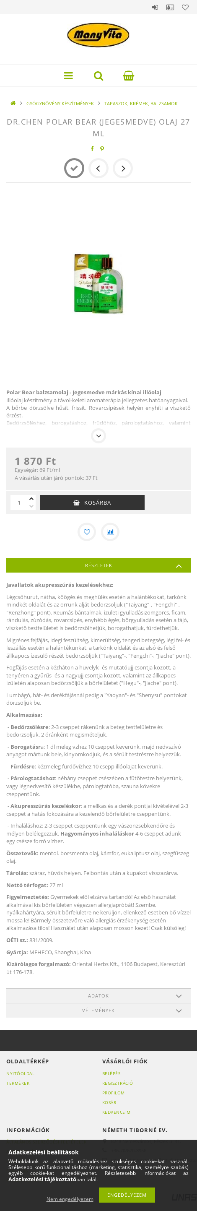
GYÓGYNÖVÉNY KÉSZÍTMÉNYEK (60, 103)
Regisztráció (117, 1083)
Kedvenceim (116, 1112)
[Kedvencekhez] (87, 532)
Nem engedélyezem (70, 1199)
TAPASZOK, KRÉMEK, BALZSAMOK (141, 103)
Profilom (113, 1093)
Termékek (17, 1083)
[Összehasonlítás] (110, 532)
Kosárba (97, 502)
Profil (170, 7)
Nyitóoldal (20, 1073)
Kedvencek (185, 7)
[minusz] (31, 506)
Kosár (109, 1102)
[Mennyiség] (18, 502)
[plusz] (31, 499)
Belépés (155, 7)
